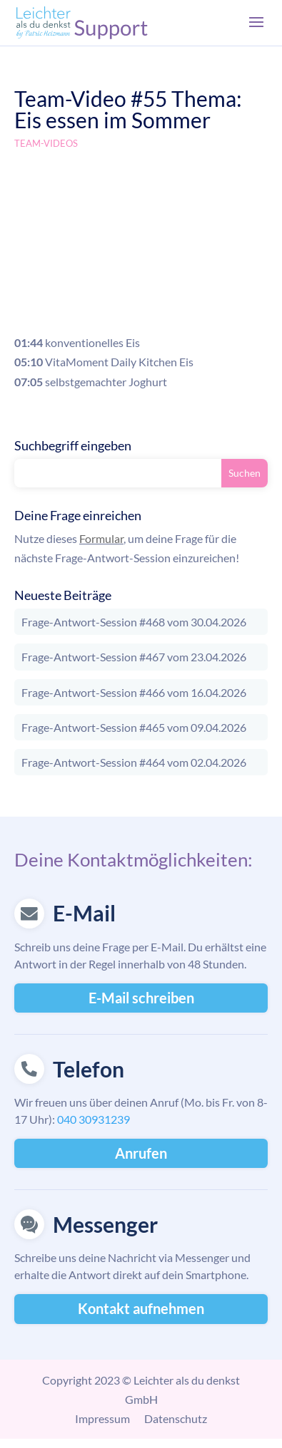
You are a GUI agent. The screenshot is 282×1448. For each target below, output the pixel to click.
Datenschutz (175, 1418)
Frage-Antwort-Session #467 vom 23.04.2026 (133, 656)
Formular (101, 538)
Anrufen (141, 1153)
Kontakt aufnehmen (141, 1308)
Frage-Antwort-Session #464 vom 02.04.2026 (133, 762)
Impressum (102, 1418)
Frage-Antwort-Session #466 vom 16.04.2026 (133, 692)
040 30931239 (93, 1119)
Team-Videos (46, 143)
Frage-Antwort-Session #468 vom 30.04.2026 (133, 622)
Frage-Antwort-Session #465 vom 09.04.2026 (133, 727)
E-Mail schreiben (141, 997)
